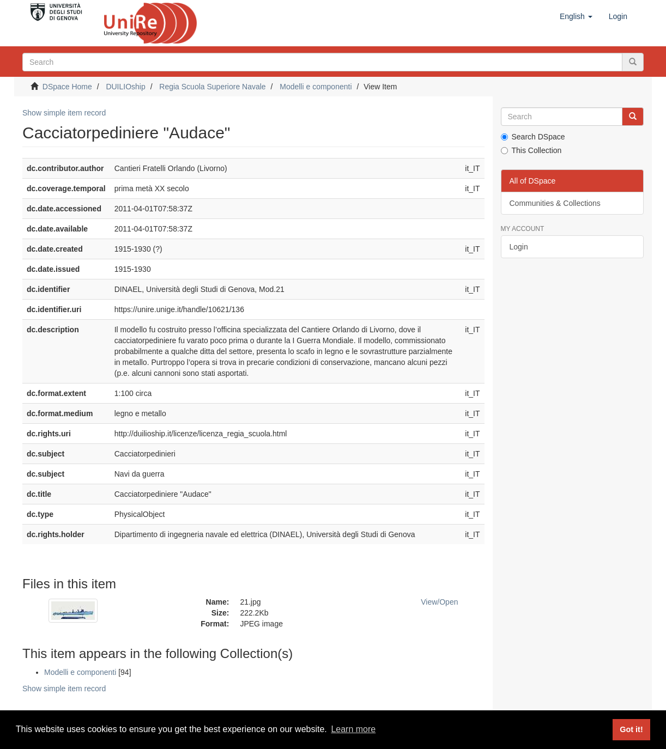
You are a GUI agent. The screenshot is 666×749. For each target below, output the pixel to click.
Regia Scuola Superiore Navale (212, 86)
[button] (576, 16)
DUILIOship (125, 86)
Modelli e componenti (316, 86)
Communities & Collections (555, 203)
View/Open (439, 602)
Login (519, 246)
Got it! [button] (631, 729)
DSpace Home (67, 86)
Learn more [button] (353, 729)
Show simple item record (64, 112)
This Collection (531, 150)
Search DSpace (533, 136)
